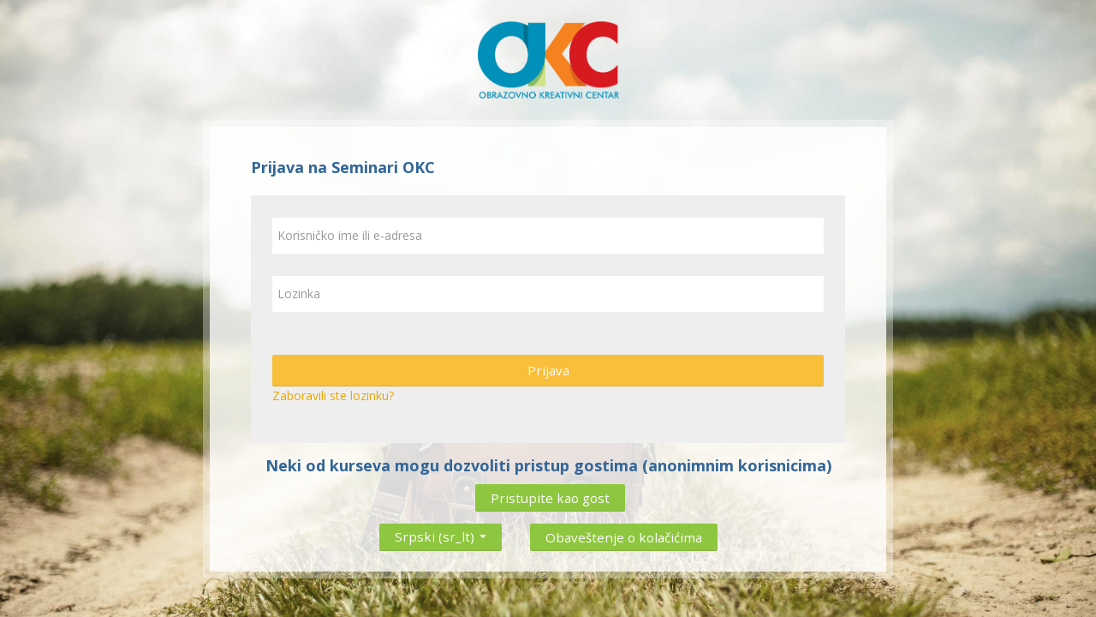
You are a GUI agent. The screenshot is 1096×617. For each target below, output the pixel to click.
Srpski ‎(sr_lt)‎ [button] (440, 533)
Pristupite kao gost (550, 497)
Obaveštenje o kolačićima (623, 537)
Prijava (548, 370)
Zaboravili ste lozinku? (333, 395)
